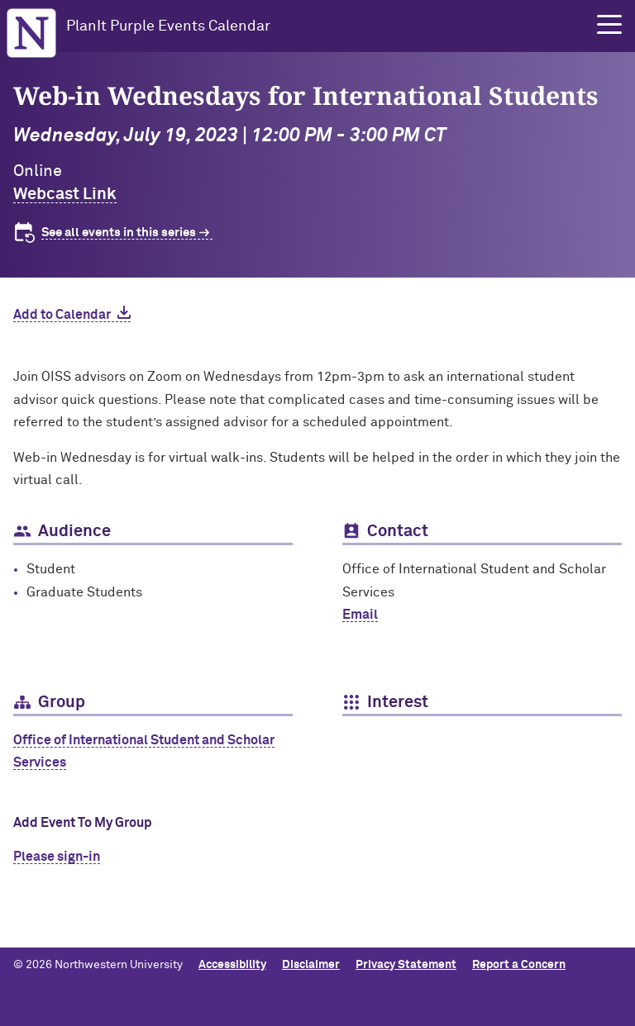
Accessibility (232, 965)
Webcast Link (65, 194)
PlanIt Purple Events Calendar (168, 26)
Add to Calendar (62, 314)
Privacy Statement (406, 965)
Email (360, 614)
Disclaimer (311, 965)
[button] (609, 25)
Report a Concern (519, 965)
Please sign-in (56, 856)
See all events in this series (118, 232)
